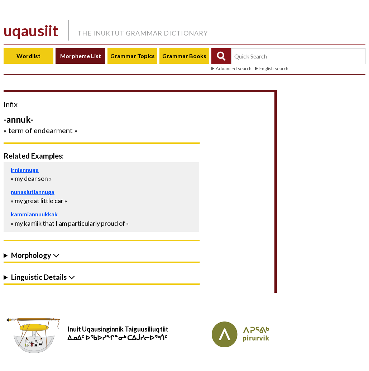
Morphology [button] (31, 255)
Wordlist (28, 55)
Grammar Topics (132, 55)
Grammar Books (184, 55)
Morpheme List (80, 55)
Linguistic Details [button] (39, 277)
